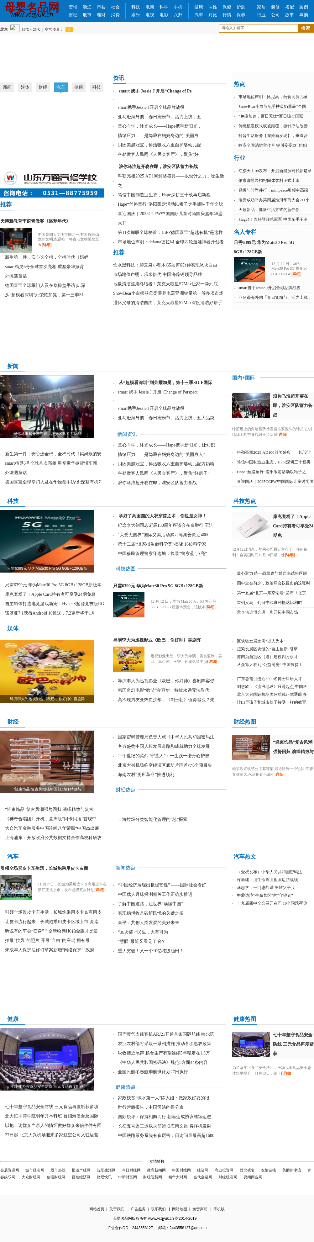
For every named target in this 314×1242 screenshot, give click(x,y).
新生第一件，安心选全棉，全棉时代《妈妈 (46, 257)
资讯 (73, 7)
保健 (226, 7)
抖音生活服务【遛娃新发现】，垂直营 (273, 135)
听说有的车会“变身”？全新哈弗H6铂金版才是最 (51, 931)
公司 (275, 15)
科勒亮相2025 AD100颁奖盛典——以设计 (274, 452)
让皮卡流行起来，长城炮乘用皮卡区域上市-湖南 (52, 921)
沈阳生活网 (106, 1170)
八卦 (178, 15)
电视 (149, 15)
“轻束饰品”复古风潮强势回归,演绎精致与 (47, 789)
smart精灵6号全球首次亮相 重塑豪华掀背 (44, 266)
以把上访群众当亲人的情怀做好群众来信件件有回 (53, 1125)
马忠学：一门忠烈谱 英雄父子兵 (266, 887)
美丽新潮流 (291, 1170)
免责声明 (199, 1209)
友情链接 (268, 1170)
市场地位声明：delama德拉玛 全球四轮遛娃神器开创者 (171, 242)
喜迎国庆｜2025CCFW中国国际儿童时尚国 (275, 481)
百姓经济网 (81, 1177)
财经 (73, 15)
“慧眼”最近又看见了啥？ (141, 941)
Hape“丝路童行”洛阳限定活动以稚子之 (271, 471)
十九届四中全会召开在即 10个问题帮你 (272, 903)
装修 (275, 7)
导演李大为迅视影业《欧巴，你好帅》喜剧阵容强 (166, 681)
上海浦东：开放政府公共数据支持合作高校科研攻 (53, 837)
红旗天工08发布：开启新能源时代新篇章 (275, 170)
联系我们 (158, 1209)
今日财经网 (131, 1170)
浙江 (87, 7)
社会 (115, 7)
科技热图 (126, 568)
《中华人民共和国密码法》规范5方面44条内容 (163, 1062)
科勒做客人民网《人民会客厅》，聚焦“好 (158, 154)
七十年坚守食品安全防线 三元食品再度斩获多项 (51, 1106)
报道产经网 (81, 1170)
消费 (115, 15)
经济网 (202, 1170)
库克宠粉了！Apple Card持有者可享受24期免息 (50, 594)
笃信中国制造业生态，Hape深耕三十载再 (274, 462)
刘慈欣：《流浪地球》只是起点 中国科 (272, 686)
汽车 (198, 15)
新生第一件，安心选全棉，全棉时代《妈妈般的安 (53, 454)
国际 (250, 377)
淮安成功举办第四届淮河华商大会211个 (274, 200)
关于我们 (116, 1209)
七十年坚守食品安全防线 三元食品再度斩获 (47, 1086)
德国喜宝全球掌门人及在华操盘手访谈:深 (45, 285)
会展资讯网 (9, 1170)
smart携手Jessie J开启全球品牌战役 (151, 107)
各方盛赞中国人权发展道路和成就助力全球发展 (164, 746)
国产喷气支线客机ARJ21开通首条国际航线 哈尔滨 (166, 1034)
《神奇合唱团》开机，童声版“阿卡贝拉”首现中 (51, 819)
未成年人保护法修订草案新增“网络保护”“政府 (49, 950)
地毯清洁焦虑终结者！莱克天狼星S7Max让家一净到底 (165, 284)
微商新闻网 (156, 1170)
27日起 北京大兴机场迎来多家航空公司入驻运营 (51, 1135)
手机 (178, 7)
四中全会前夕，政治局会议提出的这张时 (273, 583)
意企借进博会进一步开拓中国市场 (267, 612)
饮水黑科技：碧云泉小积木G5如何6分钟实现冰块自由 (165, 265)
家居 (261, 7)
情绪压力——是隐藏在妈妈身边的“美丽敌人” (161, 454)
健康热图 (244, 1019)
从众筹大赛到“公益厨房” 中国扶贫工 (270, 664)
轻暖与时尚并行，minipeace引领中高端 (273, 190)
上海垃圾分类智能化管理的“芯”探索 (152, 819)
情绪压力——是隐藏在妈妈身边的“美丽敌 (158, 135)
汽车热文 (244, 857)
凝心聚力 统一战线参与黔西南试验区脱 (272, 573)
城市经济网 (34, 1170)
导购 (303, 15)
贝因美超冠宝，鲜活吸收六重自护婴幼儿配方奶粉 (166, 464)
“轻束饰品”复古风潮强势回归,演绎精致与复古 (49, 809)
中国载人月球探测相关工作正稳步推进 (155, 894)
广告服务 (138, 1209)
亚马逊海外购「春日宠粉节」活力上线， (275, 297)
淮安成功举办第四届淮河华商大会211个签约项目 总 (57, 157)
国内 (237, 377)
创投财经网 (56, 1177)
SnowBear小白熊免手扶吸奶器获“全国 (272, 106)
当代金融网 (202, 1177)
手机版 (219, 1209)
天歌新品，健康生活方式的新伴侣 (269, 209)
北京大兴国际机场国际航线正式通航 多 (272, 694)
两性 (212, 7)
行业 (261, 15)
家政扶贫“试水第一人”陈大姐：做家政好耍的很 (163, 1098)
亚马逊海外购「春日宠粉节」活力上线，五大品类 (166, 417)
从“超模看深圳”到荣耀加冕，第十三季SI (44, 295)
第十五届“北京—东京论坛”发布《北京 (271, 592)
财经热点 (126, 789)
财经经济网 (227, 1177)
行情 (226, 15)
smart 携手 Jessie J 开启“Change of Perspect (157, 392)
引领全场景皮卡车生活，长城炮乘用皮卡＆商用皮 (53, 912)
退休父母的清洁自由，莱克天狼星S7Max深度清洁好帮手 (167, 302)
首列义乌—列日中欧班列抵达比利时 (269, 602)
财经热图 (244, 722)
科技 (135, 7)
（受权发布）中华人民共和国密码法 (269, 871)
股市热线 (57, 1170)
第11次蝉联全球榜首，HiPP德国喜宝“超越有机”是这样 (170, 232)
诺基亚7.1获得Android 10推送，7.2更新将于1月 (50, 613)
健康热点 (126, 1087)
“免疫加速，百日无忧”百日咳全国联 (270, 116)
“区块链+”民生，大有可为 (143, 932)
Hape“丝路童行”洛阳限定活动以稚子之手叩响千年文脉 (170, 204)
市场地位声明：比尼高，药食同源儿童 (273, 96)
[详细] (47, 245)
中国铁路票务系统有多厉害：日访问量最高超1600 (166, 1135)
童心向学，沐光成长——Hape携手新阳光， (160, 126)
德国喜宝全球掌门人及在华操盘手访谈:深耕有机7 (53, 482)
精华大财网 (177, 1177)
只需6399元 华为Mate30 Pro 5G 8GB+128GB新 (47, 568)
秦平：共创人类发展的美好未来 (148, 922)
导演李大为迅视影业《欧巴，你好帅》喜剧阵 (47, 699)
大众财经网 (31, 1177)
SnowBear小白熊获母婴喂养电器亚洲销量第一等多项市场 (168, 293)
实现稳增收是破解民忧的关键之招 (151, 913)
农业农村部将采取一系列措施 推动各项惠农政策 (164, 1043)
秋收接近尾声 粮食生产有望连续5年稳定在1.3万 (164, 1053)
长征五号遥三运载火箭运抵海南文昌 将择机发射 (164, 1126)
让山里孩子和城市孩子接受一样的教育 (271, 702)
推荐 (6, 204)
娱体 (25, 87)
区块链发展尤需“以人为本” (261, 641)
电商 (149, 7)
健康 (198, 7)
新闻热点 (126, 867)
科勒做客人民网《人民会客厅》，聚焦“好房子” (163, 473)
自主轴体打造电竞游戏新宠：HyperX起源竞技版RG (54, 603)
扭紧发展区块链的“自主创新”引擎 (267, 649)
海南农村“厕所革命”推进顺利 (146, 774)
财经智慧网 (152, 1177)
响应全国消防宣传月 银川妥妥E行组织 (272, 145)
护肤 (241, 7)
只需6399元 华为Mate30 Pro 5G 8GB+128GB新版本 (53, 585)
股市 (87, 15)
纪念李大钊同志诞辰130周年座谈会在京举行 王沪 (165, 525)
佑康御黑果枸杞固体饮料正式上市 (269, 180)
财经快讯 (104, 1177)
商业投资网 (224, 1170)
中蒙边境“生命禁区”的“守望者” (265, 895)
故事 (289, 15)
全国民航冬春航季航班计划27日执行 (153, 1072)
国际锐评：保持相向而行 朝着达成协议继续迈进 (164, 1116)
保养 (241, 15)
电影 (164, 15)
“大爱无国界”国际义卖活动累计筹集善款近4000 (163, 534)
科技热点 (244, 501)
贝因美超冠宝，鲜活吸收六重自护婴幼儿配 (159, 145)
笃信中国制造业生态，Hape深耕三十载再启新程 (164, 195)
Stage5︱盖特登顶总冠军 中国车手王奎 (273, 219)
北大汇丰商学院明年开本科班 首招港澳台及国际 (51, 1116)
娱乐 (135, 15)
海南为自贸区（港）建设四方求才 (267, 656)
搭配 (289, 7)
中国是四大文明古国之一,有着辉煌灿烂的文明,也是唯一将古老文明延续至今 (68, 239)
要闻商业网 (252, 1177)
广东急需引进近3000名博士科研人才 (269, 678)
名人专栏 (245, 232)
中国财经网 (181, 1170)
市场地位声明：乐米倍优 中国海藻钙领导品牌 (157, 274)
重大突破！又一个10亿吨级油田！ (151, 951)
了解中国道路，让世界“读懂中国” (150, 903)
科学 (164, 7)
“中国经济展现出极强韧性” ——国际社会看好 (162, 885)
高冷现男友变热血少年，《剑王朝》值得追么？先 (166, 699)
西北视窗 (247, 1170)
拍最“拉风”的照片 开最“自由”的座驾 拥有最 (47, 940)
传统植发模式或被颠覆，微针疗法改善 (273, 126)
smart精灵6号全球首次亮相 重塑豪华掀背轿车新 (51, 463)
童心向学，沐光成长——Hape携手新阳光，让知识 (166, 445)
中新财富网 (127, 1177)
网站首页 (96, 1209)
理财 (101, 15)
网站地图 (179, 1209)
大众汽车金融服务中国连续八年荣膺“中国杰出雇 (52, 828)
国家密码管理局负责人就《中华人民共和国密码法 (166, 737)
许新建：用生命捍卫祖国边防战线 (267, 879)
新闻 (7, 87)
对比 (212, 15)
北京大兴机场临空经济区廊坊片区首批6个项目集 (165, 765)
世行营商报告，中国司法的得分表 (151, 1107)
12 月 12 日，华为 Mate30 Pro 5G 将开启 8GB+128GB (289, 269)
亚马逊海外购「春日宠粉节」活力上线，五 (159, 116)
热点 (239, 84)
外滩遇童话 (16, 276)
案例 (303, 7)
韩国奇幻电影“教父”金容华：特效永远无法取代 (163, 690)
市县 (101, 7)
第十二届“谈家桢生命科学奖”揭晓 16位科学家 (162, 544)
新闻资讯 (127, 434)
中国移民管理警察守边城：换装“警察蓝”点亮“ (162, 553)
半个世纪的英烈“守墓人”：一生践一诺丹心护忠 (163, 755)
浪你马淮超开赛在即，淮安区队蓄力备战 (47, 433)
